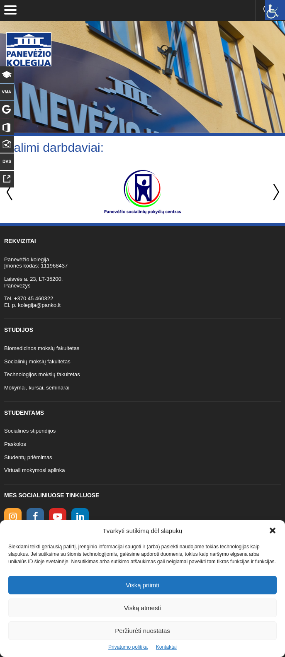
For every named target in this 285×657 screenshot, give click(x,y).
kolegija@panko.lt (39, 305)
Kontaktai (166, 647)
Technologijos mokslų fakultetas (42, 374)
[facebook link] (35, 517)
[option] (142, 192)
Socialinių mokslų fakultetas (37, 361)
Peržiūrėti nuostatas (142, 630)
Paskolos (15, 444)
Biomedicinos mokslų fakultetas (41, 348)
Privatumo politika (128, 647)
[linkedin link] (80, 517)
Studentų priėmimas (28, 457)
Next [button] (274, 192)
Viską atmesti (142, 607)
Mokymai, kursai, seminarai (37, 387)
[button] (272, 530)
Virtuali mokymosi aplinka (34, 470)
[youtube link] (57, 517)
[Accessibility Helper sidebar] (275, 10)
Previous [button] (10, 192)
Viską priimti (142, 585)
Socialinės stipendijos (30, 431)
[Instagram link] (13, 517)
